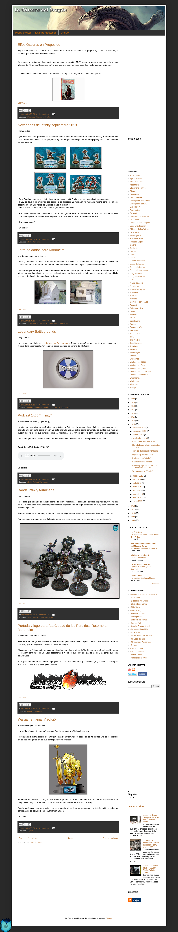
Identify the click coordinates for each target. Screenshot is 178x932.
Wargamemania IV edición (38, 719)
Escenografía (135, 235)
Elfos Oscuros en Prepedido (39, 45)
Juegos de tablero (137, 277)
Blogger (109, 918)
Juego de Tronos (137, 264)
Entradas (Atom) (36, 843)
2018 (133, 406)
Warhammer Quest (138, 368)
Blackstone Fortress (138, 188)
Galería (29, 617)
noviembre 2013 (139, 431)
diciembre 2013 (139, 427)
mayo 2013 (137, 487)
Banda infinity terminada (36, 490)
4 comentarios (44, 114)
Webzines (134, 384)
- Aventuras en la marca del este (143, 594)
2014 (133, 420)
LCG (132, 280)
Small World (135, 321)
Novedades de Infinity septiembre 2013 (47, 125)
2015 (133, 417)
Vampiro (133, 349)
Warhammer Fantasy (43, 117)
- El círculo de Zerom (138, 604)
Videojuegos (135, 352)
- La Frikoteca (135, 632)
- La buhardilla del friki (139, 629)
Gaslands (134, 248)
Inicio (70, 838)
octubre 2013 (138, 435)
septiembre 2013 (140, 438)
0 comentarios (44, 239)
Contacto (65, 33)
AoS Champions (136, 182)
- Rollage (133, 645)
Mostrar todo (156, 584)
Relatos (133, 311)
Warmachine (65, 407)
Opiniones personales (139, 302)
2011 (133, 509)
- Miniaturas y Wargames (140, 642)
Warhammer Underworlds (140, 372)
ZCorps (133, 387)
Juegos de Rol (136, 273)
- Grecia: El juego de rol (140, 626)
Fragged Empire (136, 242)
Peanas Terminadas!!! (139, 558)
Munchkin (134, 295)
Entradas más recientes (28, 838)
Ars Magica (134, 185)
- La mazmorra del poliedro (141, 636)
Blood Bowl (134, 194)
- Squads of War (136, 648)
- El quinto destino (137, 614)
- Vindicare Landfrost (138, 658)
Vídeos (56, 323)
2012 (133, 506)
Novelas (133, 299)
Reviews (133, 315)
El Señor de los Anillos (139, 229)
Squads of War (136, 327)
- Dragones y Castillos (139, 601)
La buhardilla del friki (140, 564)
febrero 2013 (138, 498)
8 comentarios (44, 320)
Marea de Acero (136, 283)
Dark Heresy (135, 207)
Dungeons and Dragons (140, 223)
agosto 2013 (138, 476)
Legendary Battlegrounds (37, 331)
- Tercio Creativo (136, 651)
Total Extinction (136, 343)
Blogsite (30, 831)
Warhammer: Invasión (139, 375)
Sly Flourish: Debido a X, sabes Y (144, 548)
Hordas (133, 251)
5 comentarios (44, 708)
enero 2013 (137, 501)
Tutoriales (134, 346)
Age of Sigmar (136, 178)
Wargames (31, 117)
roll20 (132, 318)
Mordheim (49, 323)
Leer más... (22, 103)
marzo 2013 (138, 494)
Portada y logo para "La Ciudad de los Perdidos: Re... (145, 466)
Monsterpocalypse (137, 289)
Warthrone (134, 381)
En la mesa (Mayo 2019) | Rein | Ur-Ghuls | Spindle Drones (150, 869)
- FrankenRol (135, 623)
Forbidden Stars (136, 239)
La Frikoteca (136, 532)
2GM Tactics (135, 175)
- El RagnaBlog (136, 617)
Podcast (36, 482)
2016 (133, 413)
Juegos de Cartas (137, 267)
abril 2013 (137, 490)
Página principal (23, 33)
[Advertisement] (144, 86)
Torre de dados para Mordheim (41, 250)
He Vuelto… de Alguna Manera (143, 578)
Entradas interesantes (45, 33)
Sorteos (133, 324)
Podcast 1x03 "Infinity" (35, 415)
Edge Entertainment (138, 226)
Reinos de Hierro (137, 308)
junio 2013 (137, 483)
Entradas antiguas (110, 838)
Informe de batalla (137, 261)
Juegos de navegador (139, 270)
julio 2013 (137, 479)
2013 (133, 424)
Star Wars (134, 330)
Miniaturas (134, 286)
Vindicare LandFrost (140, 555)
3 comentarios (44, 828)
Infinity (29, 242)
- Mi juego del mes (137, 639)
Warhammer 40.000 (138, 362)
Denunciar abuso (136, 806)
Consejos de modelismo (36, 323)
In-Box (132, 254)
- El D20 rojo (135, 607)
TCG (132, 337)
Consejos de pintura (138, 204)
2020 (133, 399)
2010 (133, 513)
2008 (133, 520)
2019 (133, 402)
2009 (133, 517)
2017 (133, 410)
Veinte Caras (136, 576)
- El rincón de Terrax (138, 620)
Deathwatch (135, 210)
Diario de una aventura (139, 216)
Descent (133, 213)
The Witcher (135, 340)
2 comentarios (44, 615)
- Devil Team (135, 598)
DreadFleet (134, 220)
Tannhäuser (135, 334)
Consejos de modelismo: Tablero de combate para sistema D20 (151, 843)
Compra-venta (136, 197)
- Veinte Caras (136, 655)
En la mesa (134, 232)
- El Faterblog (135, 610)
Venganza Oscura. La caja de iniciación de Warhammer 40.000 (151, 818)
